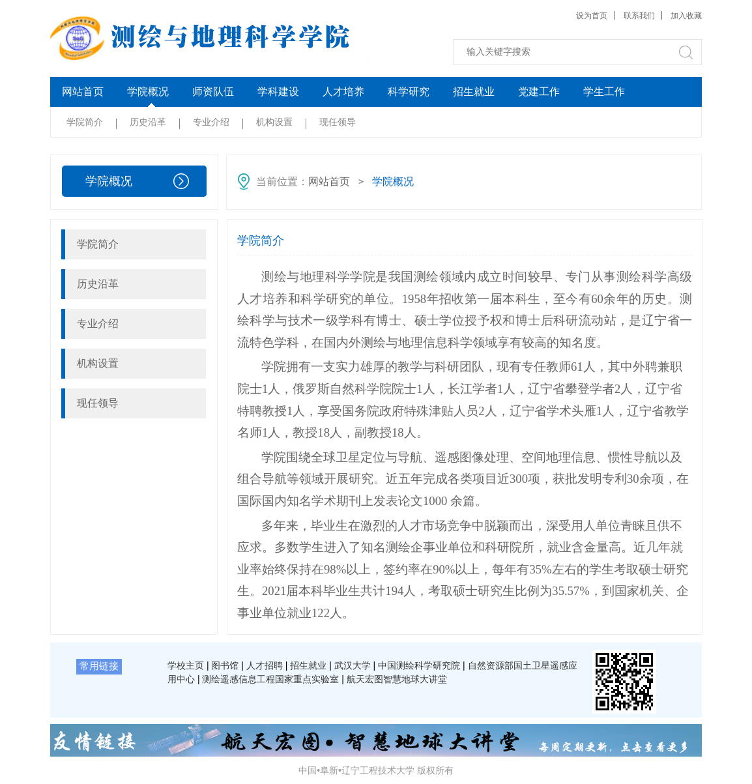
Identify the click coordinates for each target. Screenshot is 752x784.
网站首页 (83, 91)
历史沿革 (148, 122)
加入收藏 (686, 15)
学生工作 (604, 91)
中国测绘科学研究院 (419, 665)
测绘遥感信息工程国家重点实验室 (270, 679)
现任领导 (337, 122)
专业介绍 (211, 122)
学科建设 (278, 91)
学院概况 (148, 91)
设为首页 (591, 15)
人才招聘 (264, 665)
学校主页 (185, 665)
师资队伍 (213, 91)
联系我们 (639, 15)
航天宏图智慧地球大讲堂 (397, 679)
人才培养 (343, 91)
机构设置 (274, 122)
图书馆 (225, 665)
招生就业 (474, 91)
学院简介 (84, 122)
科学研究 (408, 91)
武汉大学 (352, 665)
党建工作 (539, 91)
